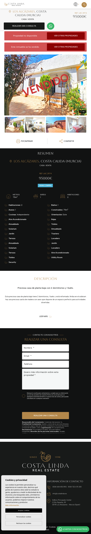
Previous (6, 85)
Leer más (45, 316)
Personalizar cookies (23, 517)
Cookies (52, 527)
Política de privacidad (53, 395)
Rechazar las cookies (23, 523)
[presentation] (34, 405)
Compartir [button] (66, 141)
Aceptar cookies (23, 510)
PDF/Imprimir (24, 141)
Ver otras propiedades (66, 36)
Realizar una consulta (24, 26)
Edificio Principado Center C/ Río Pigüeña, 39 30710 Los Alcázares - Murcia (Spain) (66, 502)
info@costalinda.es (59, 493)
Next (84, 85)
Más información (12, 505)
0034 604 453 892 (59, 487)
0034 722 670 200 (75, 487)
